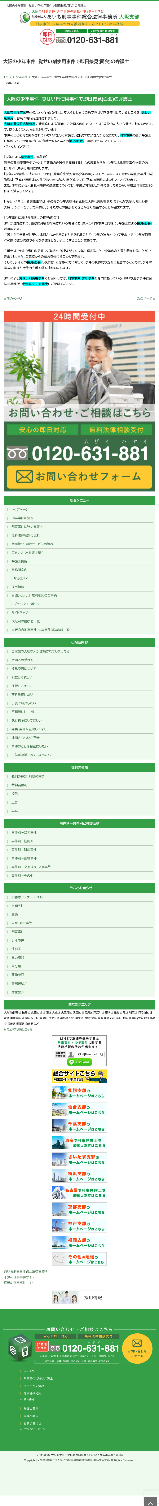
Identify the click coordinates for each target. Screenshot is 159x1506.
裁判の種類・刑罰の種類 (28, 776)
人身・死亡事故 (22, 923)
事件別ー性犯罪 (22, 841)
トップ (8, 77)
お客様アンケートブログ (28, 897)
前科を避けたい (22, 694)
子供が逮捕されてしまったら (31, 755)
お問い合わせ (32, 1423)
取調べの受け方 (22, 660)
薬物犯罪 (18, 975)
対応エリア (21, 578)
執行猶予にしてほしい (27, 720)
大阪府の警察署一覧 (26, 621)
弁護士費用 (19, 561)
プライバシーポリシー (28, 604)
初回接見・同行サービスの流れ (32, 544)
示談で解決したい (24, 703)
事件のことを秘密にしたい (30, 746)
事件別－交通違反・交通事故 (31, 867)
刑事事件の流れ (23, 518)
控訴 (15, 794)
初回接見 (29, 1399)
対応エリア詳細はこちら (18, 1029)
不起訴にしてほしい (25, 712)
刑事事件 (18, 931)
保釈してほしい (22, 686)
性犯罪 (16, 949)
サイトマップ (20, 612)
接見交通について (24, 668)
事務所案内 (19, 570)
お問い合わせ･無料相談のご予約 (34, 595)
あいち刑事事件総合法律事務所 (26, 1271)
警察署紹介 (19, 983)
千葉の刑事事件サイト (19, 1277)
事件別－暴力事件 (24, 832)
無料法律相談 (32, 1393)
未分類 (16, 966)
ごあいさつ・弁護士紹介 (28, 552)
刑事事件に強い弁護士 (27, 527)
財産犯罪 (18, 992)
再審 (15, 811)
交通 (15, 914)
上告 (15, 802)
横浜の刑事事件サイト (19, 1283)
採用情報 (18, 587)
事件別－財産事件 (24, 850)
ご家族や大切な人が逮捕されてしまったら (41, 651)
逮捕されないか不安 (26, 738)
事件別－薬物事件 (24, 858)
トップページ (20, 509)
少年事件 (21, 77)
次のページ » (146, 298)
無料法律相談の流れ (26, 535)
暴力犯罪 (18, 957)
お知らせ (18, 906)
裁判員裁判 (19, 785)
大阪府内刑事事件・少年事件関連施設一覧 (41, 630)
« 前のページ (13, 298)
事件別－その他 (22, 875)
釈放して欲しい (22, 677)
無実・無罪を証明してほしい (31, 729)
